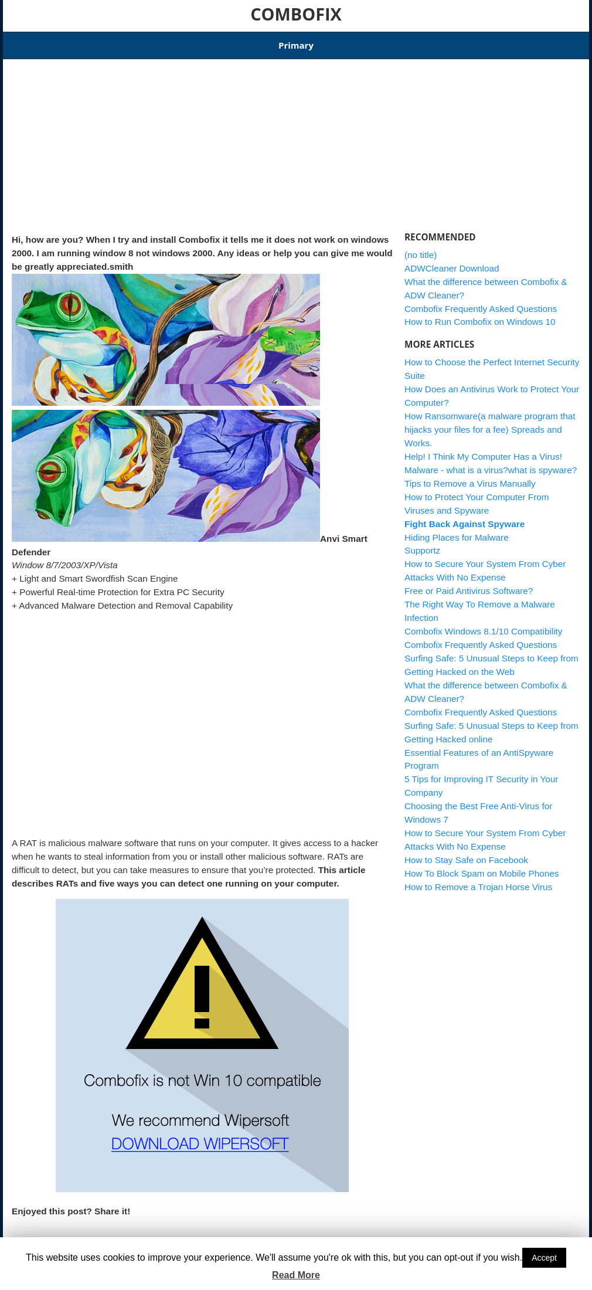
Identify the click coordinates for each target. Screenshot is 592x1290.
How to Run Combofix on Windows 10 (480, 315)
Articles (65, 41)
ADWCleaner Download (352, 41)
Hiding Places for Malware (456, 530)
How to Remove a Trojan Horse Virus (478, 879)
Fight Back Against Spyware (464, 516)
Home (23, 41)
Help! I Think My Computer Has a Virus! (483, 449)
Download (115, 41)
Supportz (422, 543)
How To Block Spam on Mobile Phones (481, 866)
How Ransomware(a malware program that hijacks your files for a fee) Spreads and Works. (490, 422)
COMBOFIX (296, 13)
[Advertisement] (202, 139)
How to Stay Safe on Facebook (466, 853)
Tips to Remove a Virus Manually (470, 476)
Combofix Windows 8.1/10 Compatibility (222, 41)
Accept (544, 1257)
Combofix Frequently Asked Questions (480, 301)
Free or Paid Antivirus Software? (468, 584)
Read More (296, 1275)
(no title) (420, 247)
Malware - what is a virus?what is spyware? (490, 462)
